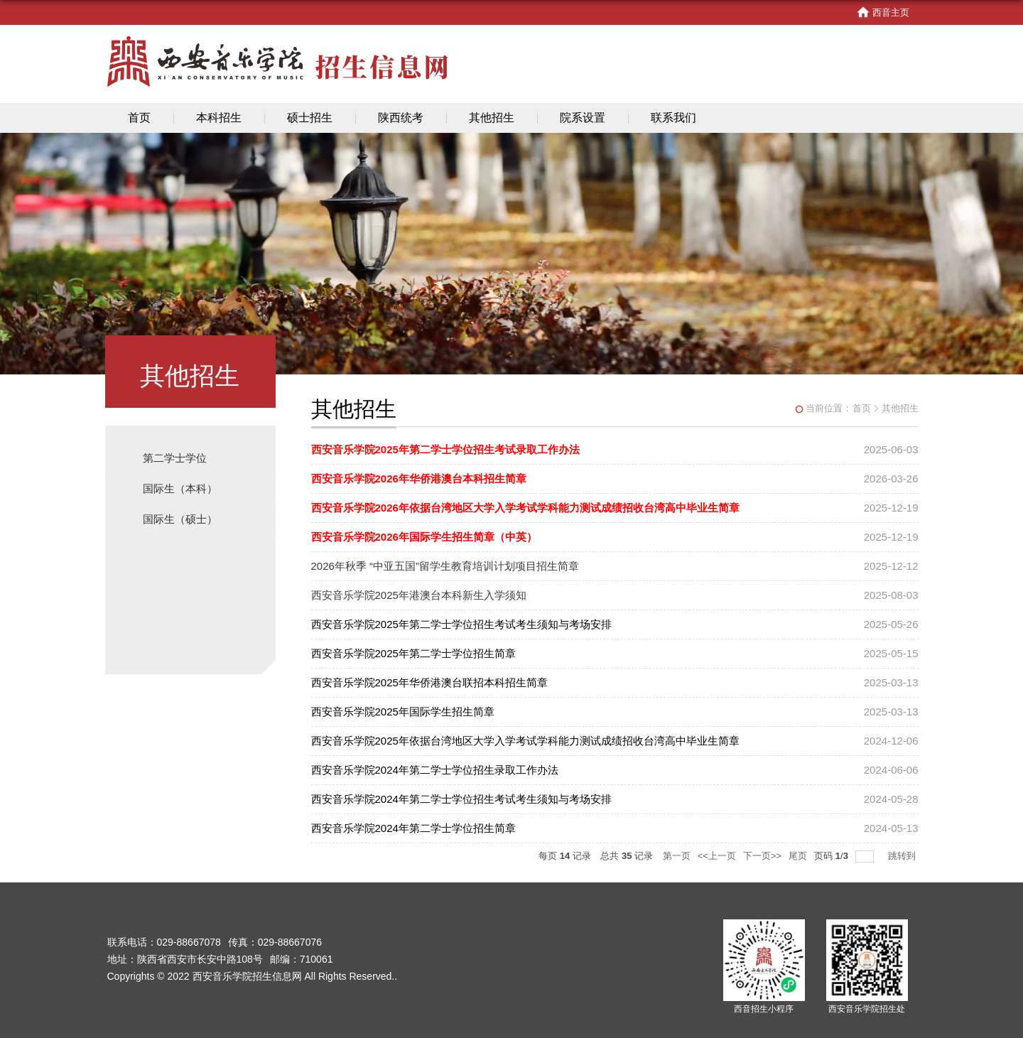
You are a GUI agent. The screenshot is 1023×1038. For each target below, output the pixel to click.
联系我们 (673, 118)
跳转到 (903, 855)
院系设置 (582, 118)
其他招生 (491, 118)
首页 (139, 118)
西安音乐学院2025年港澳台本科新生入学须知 (418, 595)
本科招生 (219, 118)
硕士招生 (309, 118)
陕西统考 (400, 118)
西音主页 (883, 12)
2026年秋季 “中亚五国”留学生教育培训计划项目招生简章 (445, 566)
